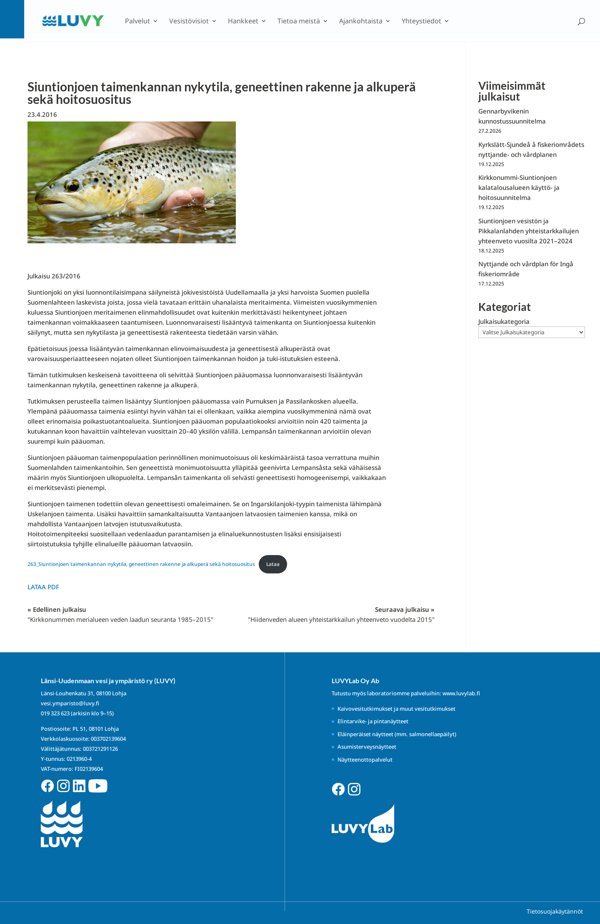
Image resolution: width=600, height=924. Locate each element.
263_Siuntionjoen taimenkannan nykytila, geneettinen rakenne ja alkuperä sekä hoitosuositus (141, 564)
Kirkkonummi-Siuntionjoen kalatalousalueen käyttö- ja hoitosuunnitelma (519, 187)
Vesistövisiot (189, 21)
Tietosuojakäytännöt (555, 911)
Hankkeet (243, 21)
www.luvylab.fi (461, 693)
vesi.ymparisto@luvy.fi (70, 703)
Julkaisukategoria (504, 321)
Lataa (273, 564)
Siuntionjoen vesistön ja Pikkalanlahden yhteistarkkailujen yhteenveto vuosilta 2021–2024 (528, 231)
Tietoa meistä (299, 21)
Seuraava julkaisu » (341, 614)
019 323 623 (55, 713)
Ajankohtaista (360, 21)
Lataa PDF (43, 587)
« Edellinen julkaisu (120, 614)
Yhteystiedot (421, 21)
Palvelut (137, 21)
